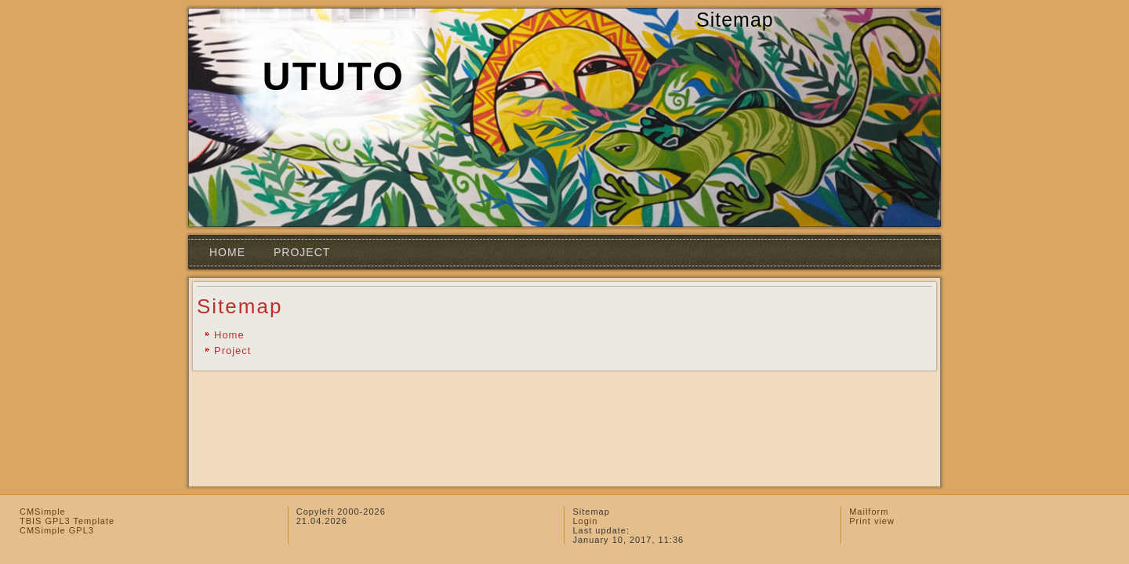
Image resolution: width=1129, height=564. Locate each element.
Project (302, 252)
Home (227, 252)
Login (584, 521)
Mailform (868, 511)
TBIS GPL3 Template (67, 521)
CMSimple (43, 511)
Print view (872, 521)
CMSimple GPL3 (57, 530)
